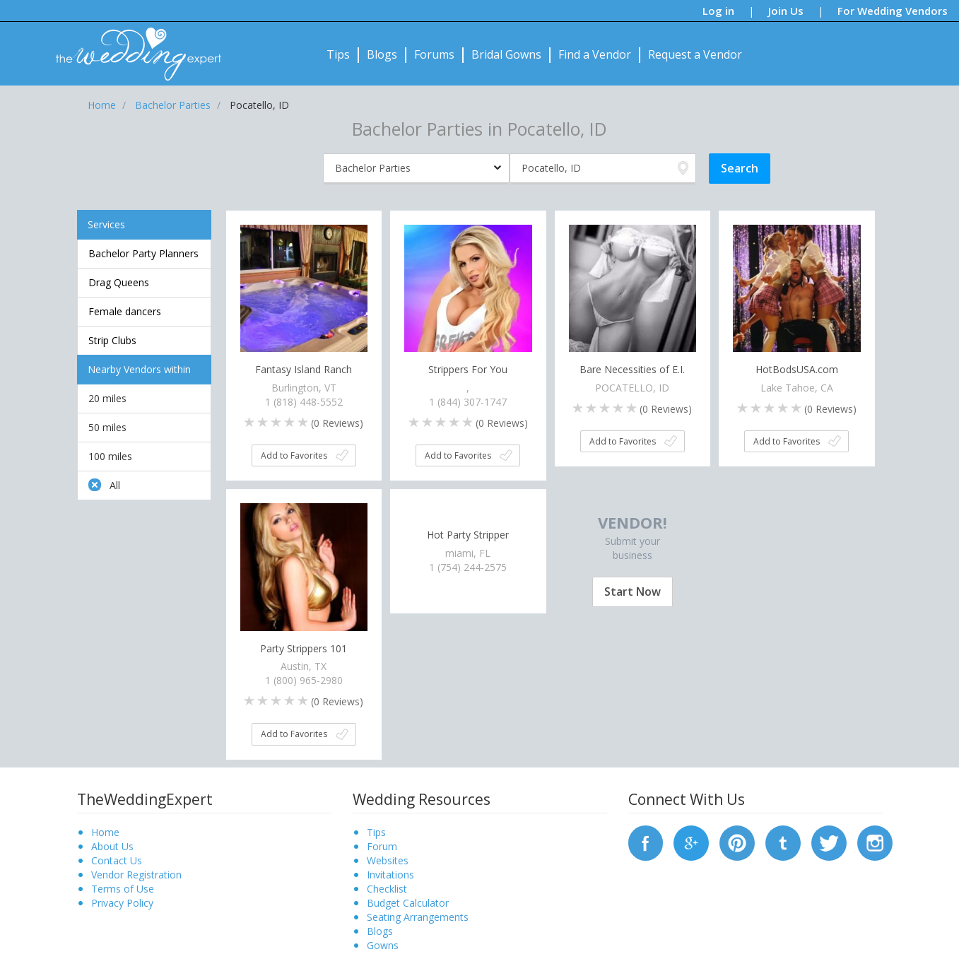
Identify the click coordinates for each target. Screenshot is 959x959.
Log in (718, 11)
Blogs (382, 54)
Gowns (383, 945)
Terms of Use (122, 888)
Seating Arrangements (418, 917)
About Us (112, 846)
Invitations (390, 874)
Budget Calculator (408, 903)
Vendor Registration (136, 874)
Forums (434, 54)
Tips (338, 54)
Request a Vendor (695, 54)
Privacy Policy (122, 903)
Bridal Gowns (506, 54)
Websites (387, 860)
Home (105, 832)
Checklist (387, 888)
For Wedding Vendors (892, 11)
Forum (382, 846)
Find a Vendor (594, 54)
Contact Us (116, 860)
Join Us (786, 11)
